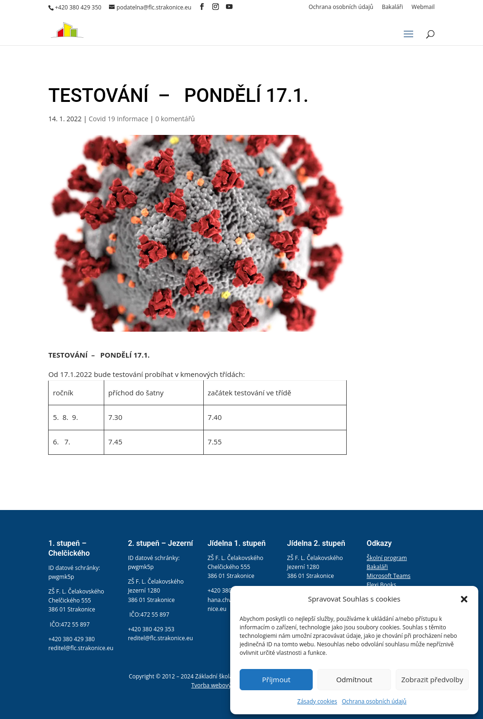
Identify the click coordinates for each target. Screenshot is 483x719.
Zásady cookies (317, 701)
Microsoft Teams (388, 576)
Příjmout (276, 679)
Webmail (423, 7)
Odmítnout (354, 679)
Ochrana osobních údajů (374, 701)
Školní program (386, 558)
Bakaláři (392, 7)
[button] (464, 599)
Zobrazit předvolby (432, 679)
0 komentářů (175, 118)
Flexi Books (381, 585)
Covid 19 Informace (118, 118)
